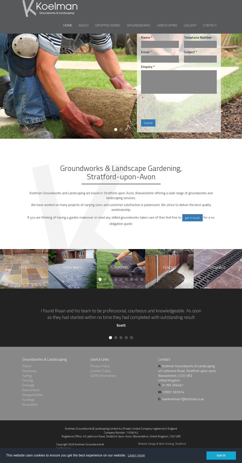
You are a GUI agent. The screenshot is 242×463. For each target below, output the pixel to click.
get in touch (192, 217)
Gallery (190, 25)
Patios (27, 365)
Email (145, 52)
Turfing (27, 375)
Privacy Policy (100, 365)
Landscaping (167, 25)
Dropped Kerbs (107, 25)
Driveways (29, 370)
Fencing (27, 380)
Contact (210, 25)
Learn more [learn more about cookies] (136, 455)
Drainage (28, 385)
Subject (189, 52)
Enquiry (146, 66)
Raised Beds (31, 389)
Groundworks (139, 25)
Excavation (29, 404)
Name (145, 37)
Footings (28, 399)
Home (67, 25)
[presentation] (173, 109)
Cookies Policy (100, 370)
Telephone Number (198, 37)
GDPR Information (103, 375)
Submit (148, 123)
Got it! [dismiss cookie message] (221, 455)
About (83, 25)
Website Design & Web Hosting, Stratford (162, 444)
